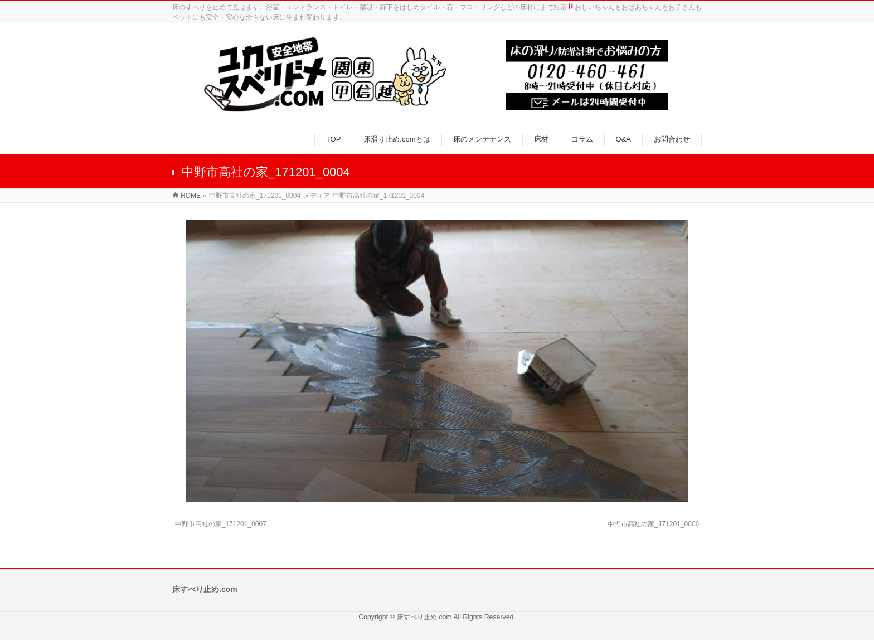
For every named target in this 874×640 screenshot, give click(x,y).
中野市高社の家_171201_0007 (220, 524)
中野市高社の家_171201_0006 (653, 524)
